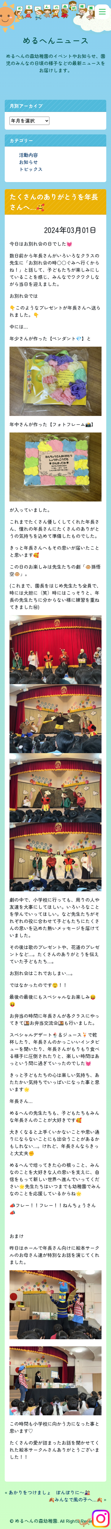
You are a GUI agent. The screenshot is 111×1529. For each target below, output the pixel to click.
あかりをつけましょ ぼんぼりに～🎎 (49, 1492)
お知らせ (28, 161)
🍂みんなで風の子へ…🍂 (75, 1499)
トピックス (31, 169)
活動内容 (28, 154)
